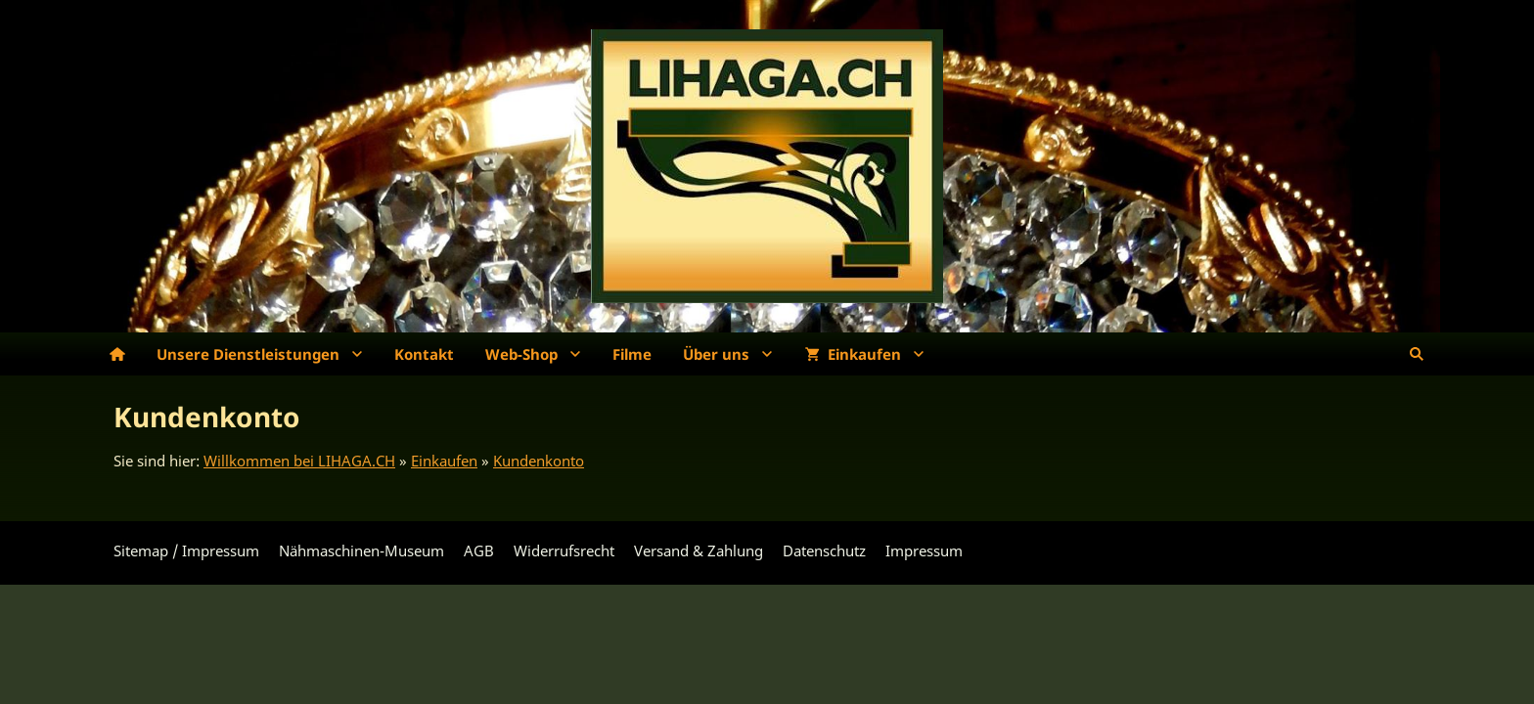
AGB (479, 550)
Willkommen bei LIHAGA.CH (299, 460)
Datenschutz (824, 550)
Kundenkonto (538, 460)
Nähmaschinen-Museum (361, 550)
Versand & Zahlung (698, 550)
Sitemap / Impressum (186, 550)
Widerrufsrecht (564, 550)
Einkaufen (444, 460)
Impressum (924, 550)
